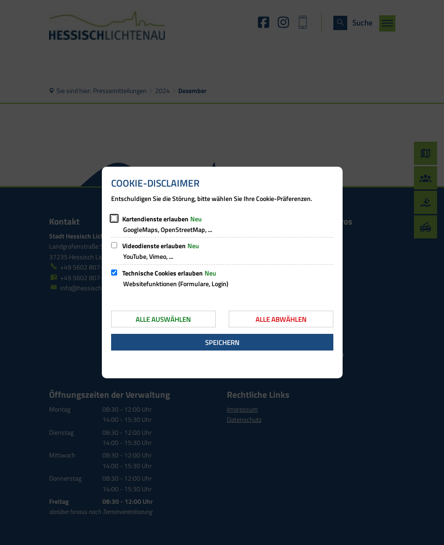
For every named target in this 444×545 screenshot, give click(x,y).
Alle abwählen (281, 319)
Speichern (222, 342)
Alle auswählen (163, 319)
